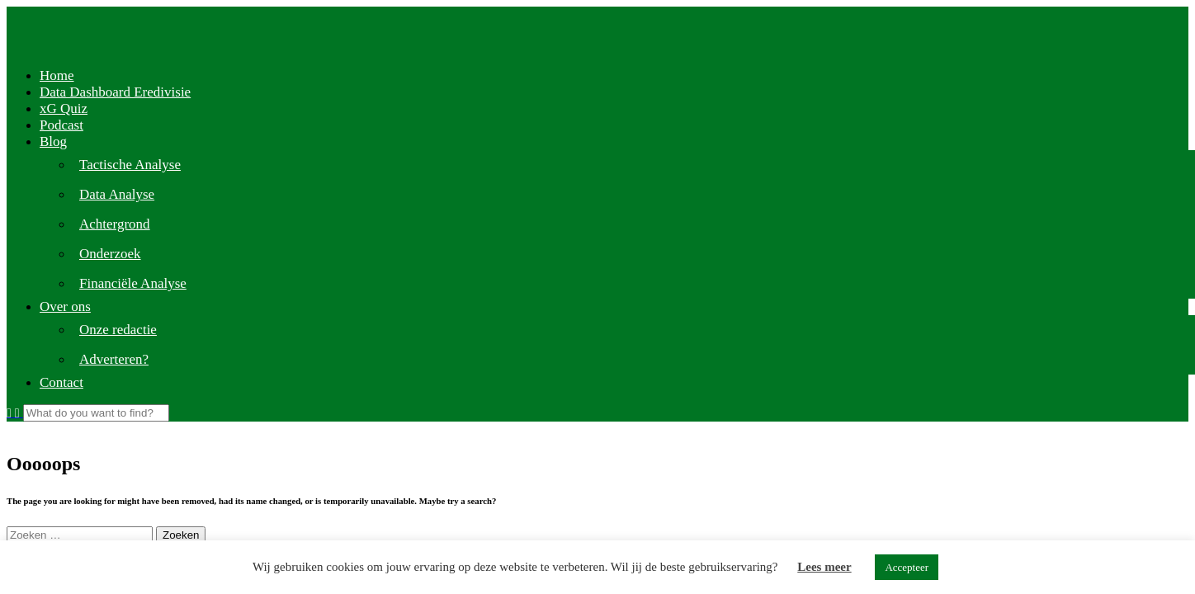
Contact (61, 382)
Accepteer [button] (906, 567)
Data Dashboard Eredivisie (115, 92)
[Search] (96, 413)
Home (57, 75)
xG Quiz (63, 108)
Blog (53, 141)
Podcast (61, 125)
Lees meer (824, 566)
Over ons (65, 306)
